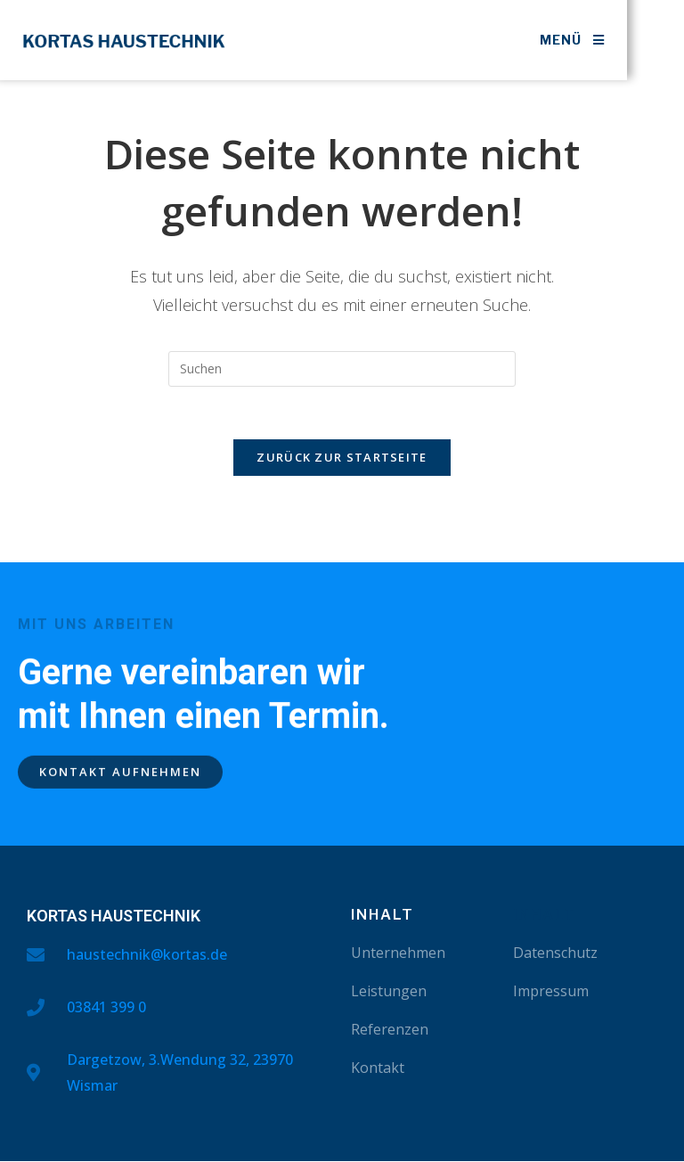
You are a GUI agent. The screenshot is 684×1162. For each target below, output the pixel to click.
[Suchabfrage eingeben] (342, 369)
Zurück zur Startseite (341, 459)
